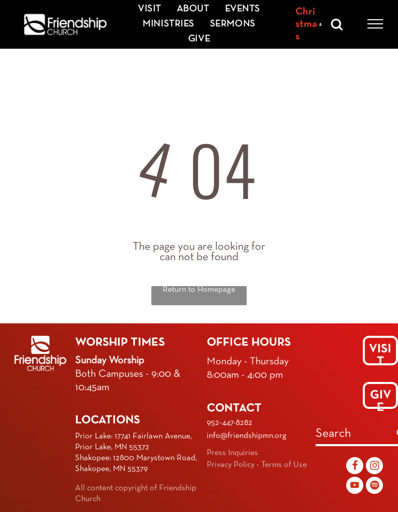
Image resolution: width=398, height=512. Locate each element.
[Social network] (354, 467)
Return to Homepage (199, 289)
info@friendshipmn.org (247, 435)
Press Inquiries (232, 453)
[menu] (375, 23)
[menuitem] (149, 9)
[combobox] (353, 434)
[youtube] (354, 486)
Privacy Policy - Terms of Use (257, 464)
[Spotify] (374, 486)
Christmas (306, 24)
